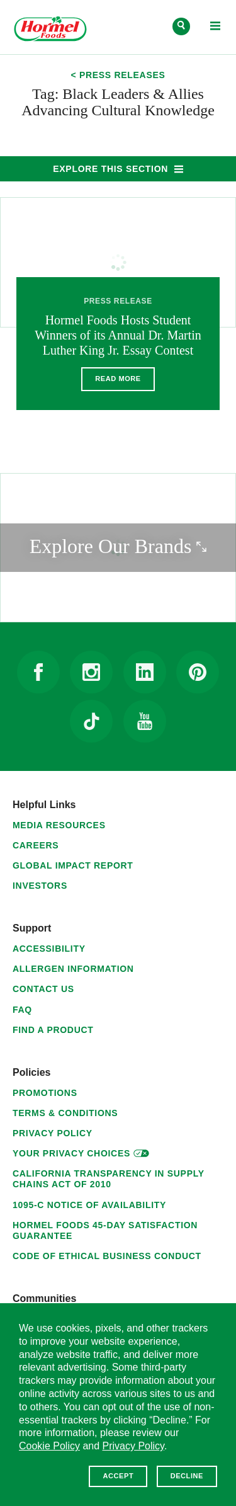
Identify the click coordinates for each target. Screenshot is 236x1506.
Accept (118, 1476)
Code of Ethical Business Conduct (107, 1256)
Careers (36, 845)
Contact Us (43, 989)
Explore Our (133, 545)
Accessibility (49, 949)
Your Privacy (81, 1151)
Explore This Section (117, 168)
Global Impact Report (73, 865)
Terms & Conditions (65, 1113)
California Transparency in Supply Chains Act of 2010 (108, 1178)
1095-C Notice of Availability (89, 1205)
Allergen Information (73, 969)
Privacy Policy (53, 1133)
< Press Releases (117, 75)
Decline (187, 1476)
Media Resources (59, 825)
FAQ (22, 1010)
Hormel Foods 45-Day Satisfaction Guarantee (105, 1230)
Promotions (45, 1093)
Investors (40, 886)
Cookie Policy (49, 1445)
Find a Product (53, 1030)
